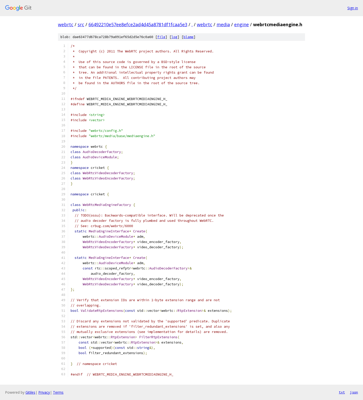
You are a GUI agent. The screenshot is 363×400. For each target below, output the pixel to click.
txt (342, 392)
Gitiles (30, 392)
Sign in (352, 8)
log (174, 37)
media (223, 24)
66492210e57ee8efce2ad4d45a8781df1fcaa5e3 (137, 24)
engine (241, 24)
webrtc (65, 24)
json (354, 392)
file (161, 37)
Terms (58, 392)
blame (189, 37)
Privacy (44, 392)
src (81, 24)
